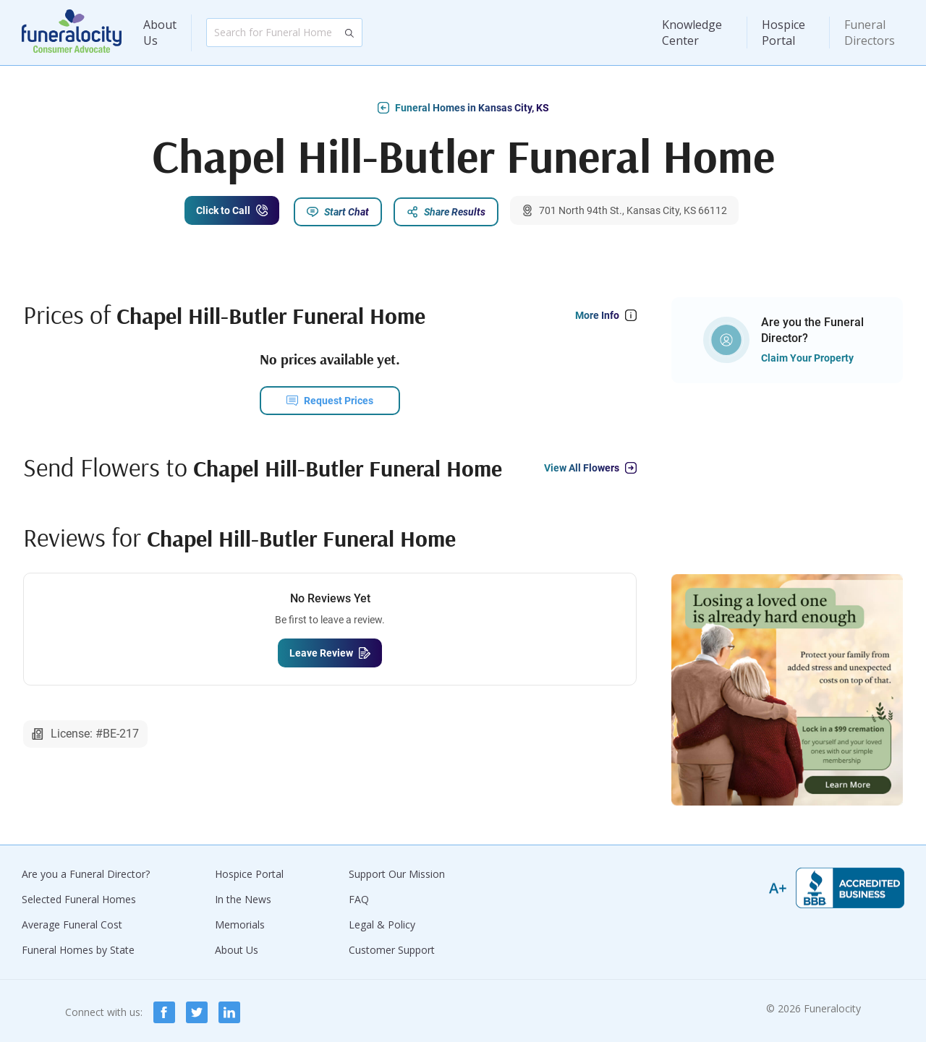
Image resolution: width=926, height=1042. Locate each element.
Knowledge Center (692, 32)
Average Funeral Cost (72, 921)
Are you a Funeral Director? (86, 871)
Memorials (240, 921)
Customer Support (392, 947)
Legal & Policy (382, 921)
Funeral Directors (869, 32)
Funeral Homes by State (78, 947)
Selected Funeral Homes (79, 896)
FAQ (359, 896)
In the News (243, 896)
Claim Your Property (807, 355)
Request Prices (338, 397)
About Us (160, 32)
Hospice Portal (783, 32)
